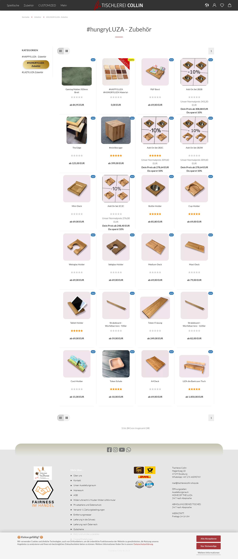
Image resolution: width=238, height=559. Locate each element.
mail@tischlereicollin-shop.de (185, 483)
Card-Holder (77, 381)
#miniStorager (116, 147)
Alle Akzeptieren (209, 538)
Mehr (64, 5)
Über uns (77, 475)
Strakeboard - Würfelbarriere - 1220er (194, 324)
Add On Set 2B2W (194, 147)
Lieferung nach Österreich (85, 524)
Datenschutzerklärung (143, 544)
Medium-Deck (155, 264)
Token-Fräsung (155, 323)
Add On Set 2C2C (116, 206)
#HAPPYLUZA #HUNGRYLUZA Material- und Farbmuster (115, 91)
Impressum (78, 490)
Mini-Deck (77, 206)
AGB (75, 495)
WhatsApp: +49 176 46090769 (186, 477)
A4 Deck (155, 381)
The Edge (77, 147)
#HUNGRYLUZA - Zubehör (36, 64)
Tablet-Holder (76, 323)
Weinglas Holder (77, 264)
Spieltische (13, 5)
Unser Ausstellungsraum (84, 485)
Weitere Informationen (208, 552)
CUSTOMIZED (47, 5)
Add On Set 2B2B (194, 89)
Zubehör (29, 5)
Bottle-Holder (155, 206)
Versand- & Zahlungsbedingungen (89, 509)
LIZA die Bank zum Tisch (194, 381)
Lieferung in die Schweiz (84, 519)
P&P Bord (155, 89)
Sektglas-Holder (115, 264)
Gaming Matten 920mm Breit (77, 91)
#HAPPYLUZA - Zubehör (34, 56)
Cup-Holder (194, 206)
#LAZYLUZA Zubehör (32, 72)
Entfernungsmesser (82, 514)
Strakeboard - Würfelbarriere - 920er (116, 324)
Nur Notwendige (208, 546)
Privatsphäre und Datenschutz (87, 504)
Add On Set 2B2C (155, 147)
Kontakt (77, 480)
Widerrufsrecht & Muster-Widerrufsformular (94, 500)
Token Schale (116, 381)
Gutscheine (78, 529)
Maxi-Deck (194, 264)
